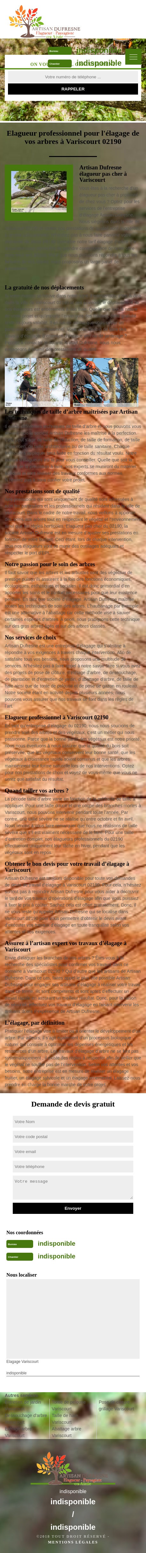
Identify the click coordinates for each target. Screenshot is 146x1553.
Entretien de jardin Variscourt (23, 1405)
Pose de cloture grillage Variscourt (116, 1405)
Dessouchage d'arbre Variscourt (26, 1419)
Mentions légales (73, 1542)
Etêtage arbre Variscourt (18, 1432)
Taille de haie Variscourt (65, 1419)
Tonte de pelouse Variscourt (69, 1405)
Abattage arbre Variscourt (66, 1432)
